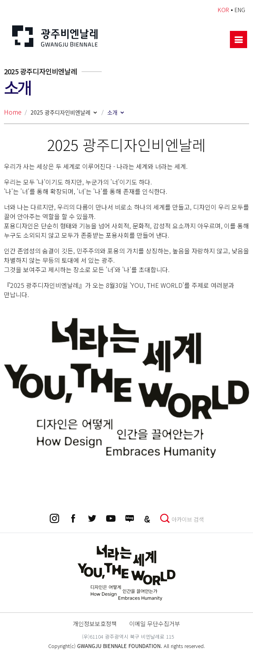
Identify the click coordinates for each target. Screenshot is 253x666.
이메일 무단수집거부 (154, 623)
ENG (240, 9)
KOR (223, 9)
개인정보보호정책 (95, 623)
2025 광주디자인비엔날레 (60, 112)
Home (13, 112)
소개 (112, 112)
